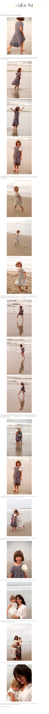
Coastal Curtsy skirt (23, 416)
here (19, 297)
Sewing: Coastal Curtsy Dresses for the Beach (10, 15)
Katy (29, 703)
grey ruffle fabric (12, 416)
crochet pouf (27, 297)
